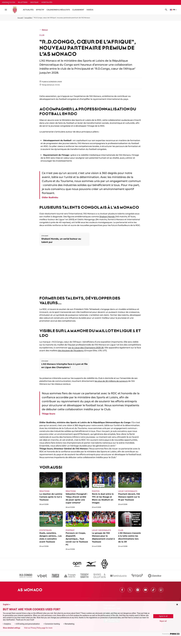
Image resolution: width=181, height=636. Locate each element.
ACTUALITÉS (28, 10)
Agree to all (163, 616)
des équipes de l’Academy (71, 350)
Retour (43, 30)
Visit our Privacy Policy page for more (38, 628)
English (7, 604)
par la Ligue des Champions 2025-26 (86, 347)
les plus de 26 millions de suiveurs (111, 381)
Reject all (163, 621)
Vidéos (89, 10)
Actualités (28, 18)
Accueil (20, 18)
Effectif (40, 10)
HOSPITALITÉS (46, 2)
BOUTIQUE (34, 2)
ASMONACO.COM (8, 2)
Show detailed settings (11, 628)
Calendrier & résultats (58, 10)
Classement (78, 10)
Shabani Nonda (107, 216)
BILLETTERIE (22, 2)
